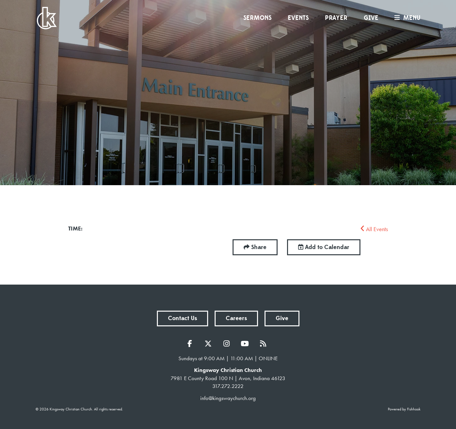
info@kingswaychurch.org (228, 398)
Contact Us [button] (182, 318)
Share (258, 247)
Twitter (209, 343)
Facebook (191, 343)
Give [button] (282, 318)
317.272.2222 (228, 386)
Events (298, 18)
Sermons (257, 18)
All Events (374, 229)
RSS (264, 343)
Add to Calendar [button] (323, 247)
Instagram (228, 343)
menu (405, 18)
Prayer (336, 18)
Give (371, 18)
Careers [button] (236, 318)
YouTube (246, 343)
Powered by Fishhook (404, 409)
